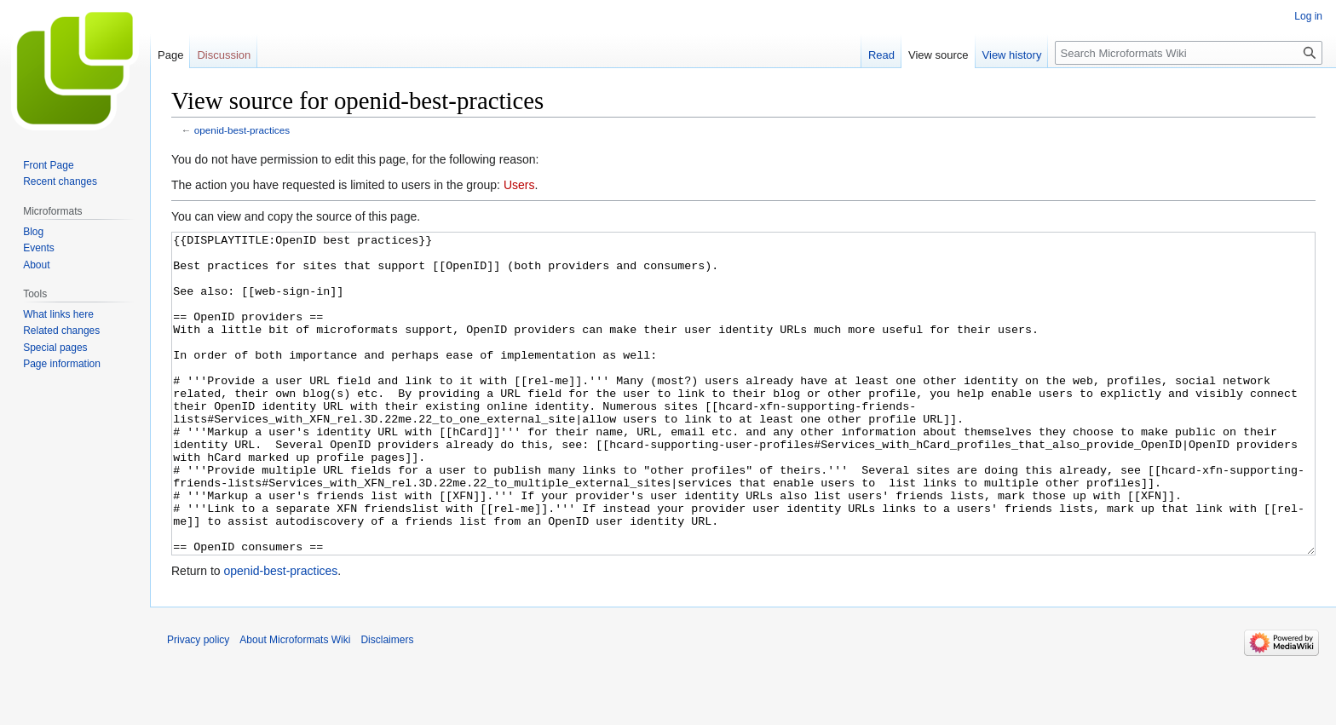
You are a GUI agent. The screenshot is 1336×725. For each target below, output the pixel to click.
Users (519, 185)
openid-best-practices (242, 129)
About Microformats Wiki (294, 704)
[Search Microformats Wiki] (1188, 53)
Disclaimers (386, 704)
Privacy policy (198, 704)
